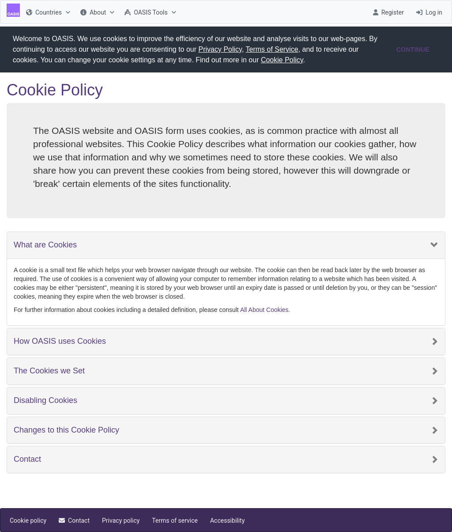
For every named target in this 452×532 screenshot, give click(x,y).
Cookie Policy (282, 60)
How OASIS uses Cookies (60, 341)
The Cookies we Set (49, 370)
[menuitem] (47, 12)
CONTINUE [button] (412, 49)
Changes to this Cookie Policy (66, 429)
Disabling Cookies (45, 400)
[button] (308, 61)
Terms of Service (272, 49)
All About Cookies (264, 309)
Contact (27, 459)
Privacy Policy (220, 49)
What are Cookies (45, 244)
